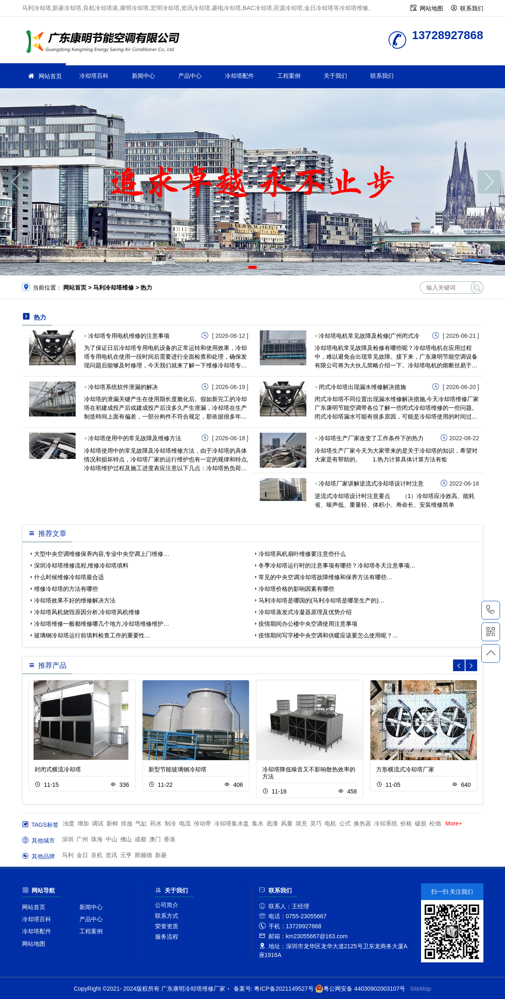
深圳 (68, 839)
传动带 (202, 823)
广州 (82, 839)
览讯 (111, 855)
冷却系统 (385, 823)
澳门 (155, 839)
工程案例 (289, 75)
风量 (287, 823)
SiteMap (420, 988)
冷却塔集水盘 (231, 823)
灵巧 (316, 823)
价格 (406, 823)
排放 (127, 823)
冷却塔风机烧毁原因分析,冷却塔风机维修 (87, 612)
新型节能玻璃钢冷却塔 (177, 769)
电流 (185, 823)
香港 (169, 839)
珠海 (97, 839)
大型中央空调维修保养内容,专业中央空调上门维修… (102, 553)
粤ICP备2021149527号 (283, 988)
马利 (68, 855)
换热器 (362, 823)
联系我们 (471, 8)
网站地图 (431, 8)
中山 (111, 839)
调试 (97, 823)
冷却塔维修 (105, 42)
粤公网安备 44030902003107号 (360, 988)
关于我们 (335, 75)
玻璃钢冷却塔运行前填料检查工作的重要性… (92, 635)
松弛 (435, 823)
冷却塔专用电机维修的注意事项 (129, 335)
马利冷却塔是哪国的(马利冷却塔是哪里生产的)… (321, 600)
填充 (301, 823)
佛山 (126, 839)
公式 (345, 823)
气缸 (141, 823)
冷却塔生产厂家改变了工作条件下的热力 (371, 438)
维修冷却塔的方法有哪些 (66, 588)
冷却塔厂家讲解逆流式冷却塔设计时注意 (371, 483)
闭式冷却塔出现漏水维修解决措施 (362, 387)
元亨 (126, 855)
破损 (420, 823)
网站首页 (50, 76)
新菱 (161, 855)
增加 (83, 823)
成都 (140, 839)
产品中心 (190, 75)
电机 (330, 823)
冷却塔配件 (239, 75)
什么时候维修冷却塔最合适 (69, 577)
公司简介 (166, 905)
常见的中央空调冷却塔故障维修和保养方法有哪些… (325, 577)
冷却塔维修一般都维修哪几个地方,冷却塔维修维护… (102, 623)
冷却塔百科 (93, 75)
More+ (454, 823)
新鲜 (112, 823)
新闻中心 (143, 75)
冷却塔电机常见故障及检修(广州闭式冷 (369, 335)
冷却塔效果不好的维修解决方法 (75, 600)
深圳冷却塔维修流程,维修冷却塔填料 (81, 565)
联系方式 (166, 915)
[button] (240, 267)
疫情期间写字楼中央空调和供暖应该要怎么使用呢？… (328, 635)
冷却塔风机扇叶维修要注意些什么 (302, 553)
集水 (258, 823)
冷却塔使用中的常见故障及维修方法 (134, 438)
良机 (97, 855)
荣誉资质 (166, 926)
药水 (156, 823)
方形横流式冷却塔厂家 (405, 769)
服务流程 (166, 936)
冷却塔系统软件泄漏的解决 (123, 387)
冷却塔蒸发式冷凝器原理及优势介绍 (305, 612)
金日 (82, 855)
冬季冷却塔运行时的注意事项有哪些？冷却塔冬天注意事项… (337, 565)
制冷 (170, 823)
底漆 (272, 823)
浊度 (68, 823)
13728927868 (490, 610)
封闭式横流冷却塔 (57, 769)
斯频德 (143, 855)
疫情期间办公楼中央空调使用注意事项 (308, 623)
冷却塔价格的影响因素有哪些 (296, 588)
